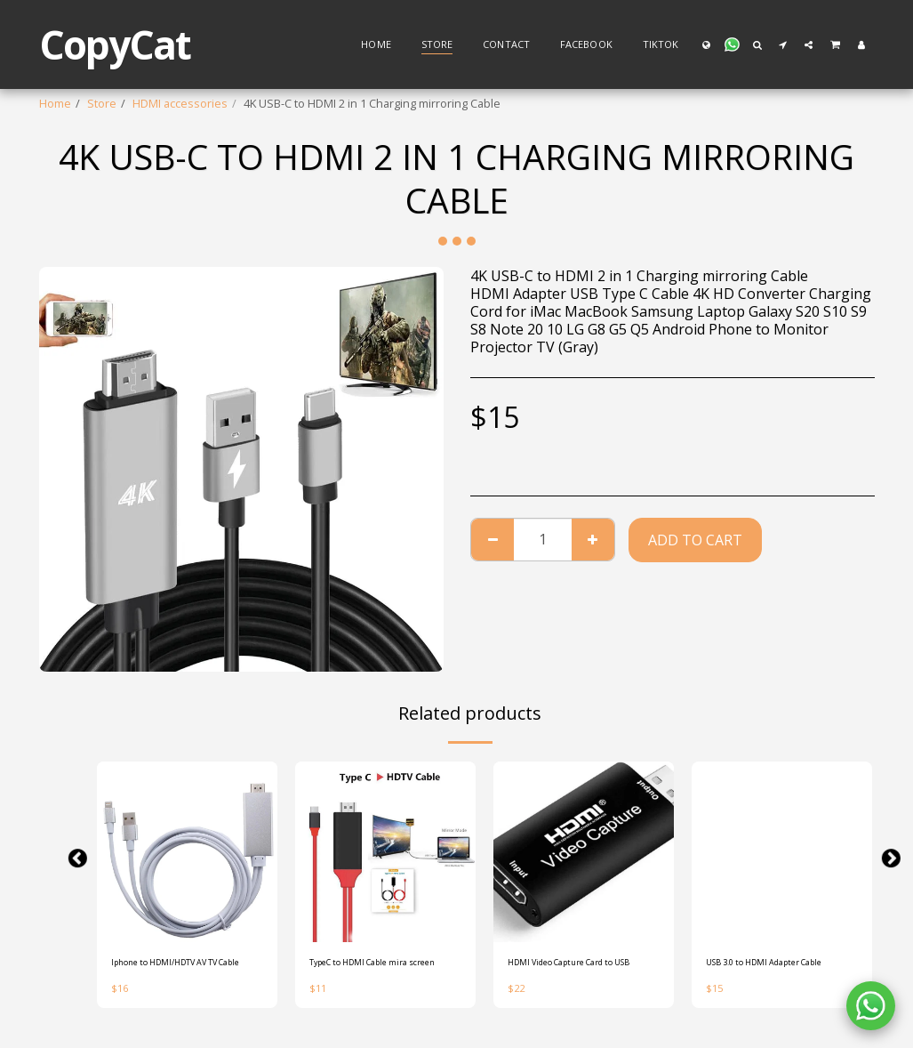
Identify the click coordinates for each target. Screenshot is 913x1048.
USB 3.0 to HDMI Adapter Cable (771, 972)
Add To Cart (695, 540)
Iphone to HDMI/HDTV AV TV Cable (185, 972)
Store (101, 103)
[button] (731, 44)
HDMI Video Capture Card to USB (582, 972)
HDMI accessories (180, 103)
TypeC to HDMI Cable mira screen (377, 972)
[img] (187, 852)
